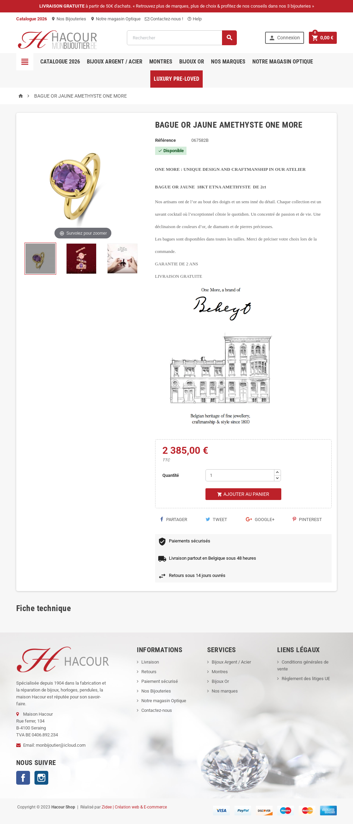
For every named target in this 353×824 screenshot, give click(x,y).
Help (194, 18)
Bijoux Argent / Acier (114, 61)
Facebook (23, 778)
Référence (165, 140)
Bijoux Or (220, 681)
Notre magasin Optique (115, 18)
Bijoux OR (191, 61)
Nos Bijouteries (68, 18)
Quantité (170, 475)
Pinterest (307, 519)
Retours (149, 671)
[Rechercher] (182, 37)
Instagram (41, 778)
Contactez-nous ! (164, 18)
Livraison (150, 662)
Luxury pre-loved (176, 79)
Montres (160, 61)
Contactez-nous (156, 710)
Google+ (260, 519)
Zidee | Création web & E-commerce (134, 807)
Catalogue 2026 (60, 61)
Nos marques (228, 61)
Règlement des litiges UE (306, 678)
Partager (173, 519)
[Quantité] (239, 475)
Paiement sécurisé (159, 681)
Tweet (216, 519)
